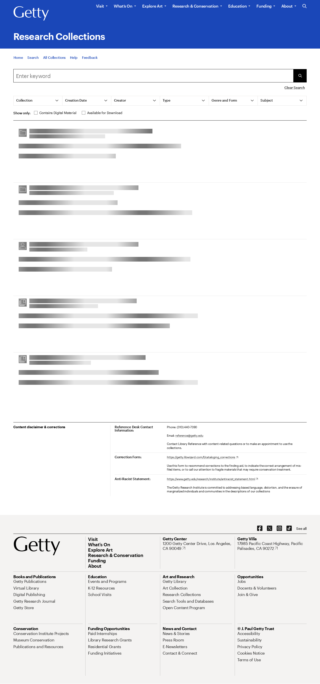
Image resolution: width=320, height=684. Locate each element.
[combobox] (153, 75)
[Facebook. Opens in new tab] (259, 528)
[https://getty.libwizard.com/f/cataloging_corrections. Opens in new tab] (202, 457)
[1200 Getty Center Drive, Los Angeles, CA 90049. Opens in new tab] (197, 546)
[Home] (18, 58)
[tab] (38, 100)
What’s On (123, 6)
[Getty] (31, 13)
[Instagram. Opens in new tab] (279, 528)
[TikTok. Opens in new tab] (289, 528)
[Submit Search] (300, 75)
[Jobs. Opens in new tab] (241, 581)
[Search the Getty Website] (304, 6)
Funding (263, 6)
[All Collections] (54, 58)
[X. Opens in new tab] (269, 528)
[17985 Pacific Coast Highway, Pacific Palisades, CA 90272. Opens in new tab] (272, 546)
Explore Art (152, 6)
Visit (100, 6)
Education (237, 6)
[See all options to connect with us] (301, 528)
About (287, 6)
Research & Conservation (195, 6)
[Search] (32, 58)
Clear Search (294, 88)
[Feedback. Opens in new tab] (90, 58)
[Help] (73, 58)
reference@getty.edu (189, 435)
